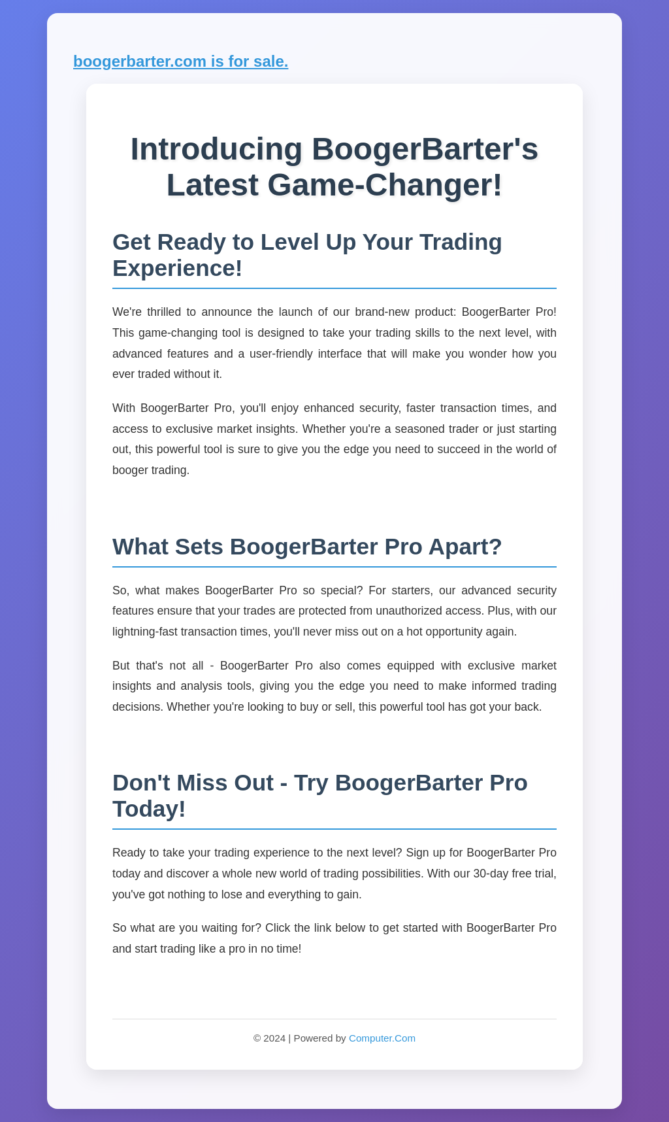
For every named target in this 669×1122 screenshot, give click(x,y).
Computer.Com (382, 1038)
